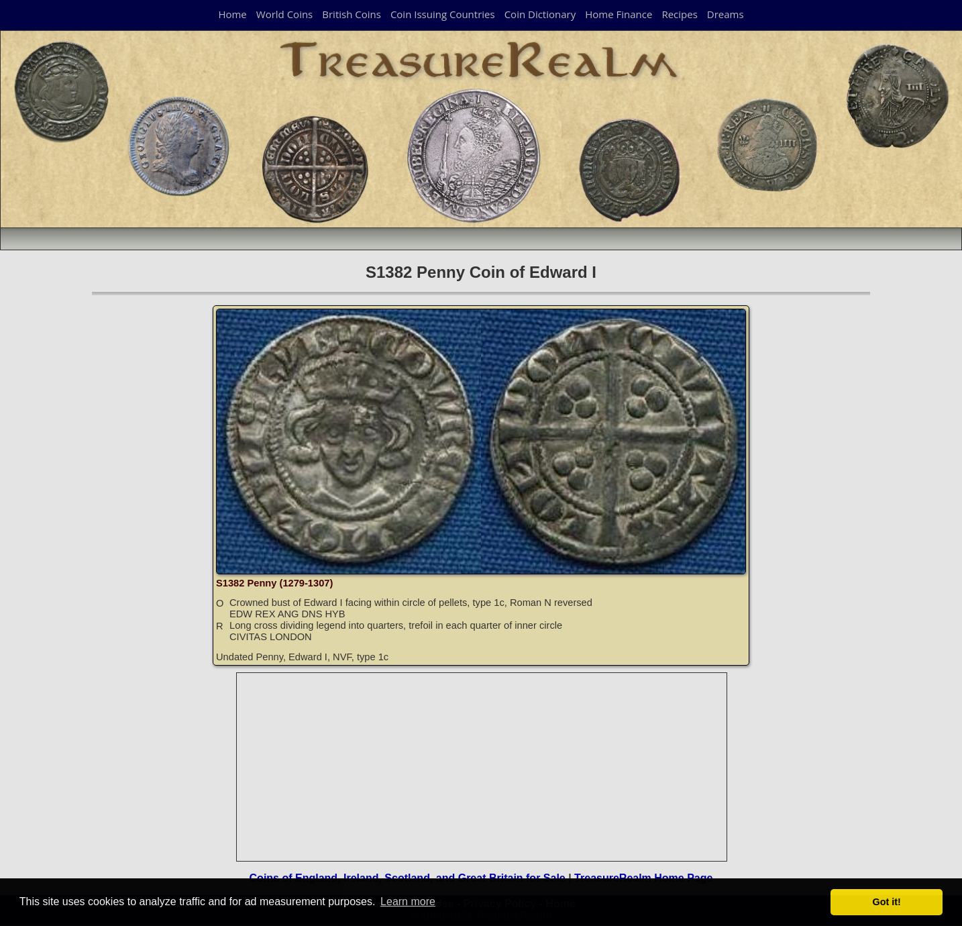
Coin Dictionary (540, 14)
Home (232, 14)
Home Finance (618, 14)
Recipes (679, 14)
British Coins (351, 14)
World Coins (284, 14)
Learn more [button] (407, 901)
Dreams (725, 14)
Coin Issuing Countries (442, 14)
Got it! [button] (887, 901)
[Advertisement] (482, 767)
